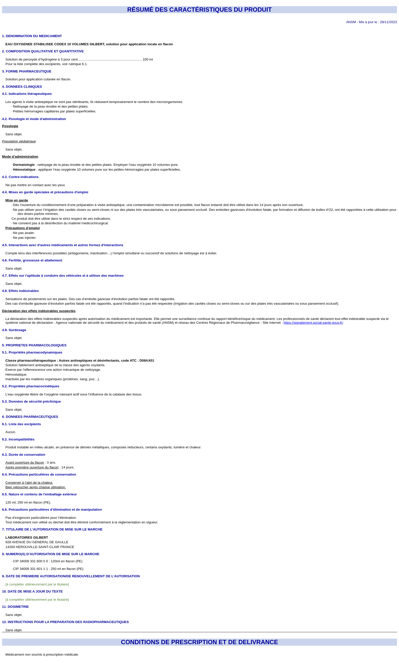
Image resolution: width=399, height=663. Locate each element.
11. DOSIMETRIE (15, 607)
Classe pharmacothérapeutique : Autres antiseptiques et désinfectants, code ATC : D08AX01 (79, 360)
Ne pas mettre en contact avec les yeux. (35, 185)
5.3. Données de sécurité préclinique (31, 401)
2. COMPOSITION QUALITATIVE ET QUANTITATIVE (43, 51)
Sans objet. (13, 284)
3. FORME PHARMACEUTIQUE (26, 71)
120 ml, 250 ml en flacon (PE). (28, 502)
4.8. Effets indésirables (20, 291)
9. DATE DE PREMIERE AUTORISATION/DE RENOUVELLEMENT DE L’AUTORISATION (71, 576)
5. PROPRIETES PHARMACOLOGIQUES (34, 345)
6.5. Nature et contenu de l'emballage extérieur (39, 494)
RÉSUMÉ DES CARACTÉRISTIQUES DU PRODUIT (199, 9)
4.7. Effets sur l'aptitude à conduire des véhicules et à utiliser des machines (63, 275)
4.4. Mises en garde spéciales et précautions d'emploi (45, 192)
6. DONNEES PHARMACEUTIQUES (30, 417)
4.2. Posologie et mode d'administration (34, 119)
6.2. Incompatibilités (18, 439)
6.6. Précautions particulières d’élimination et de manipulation (52, 509)
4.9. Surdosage (14, 330)
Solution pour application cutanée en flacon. (38, 79)
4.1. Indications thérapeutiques (27, 94)
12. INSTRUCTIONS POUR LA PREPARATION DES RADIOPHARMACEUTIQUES (65, 622)
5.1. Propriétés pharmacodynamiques (32, 352)
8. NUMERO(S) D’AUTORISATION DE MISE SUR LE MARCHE (50, 554)
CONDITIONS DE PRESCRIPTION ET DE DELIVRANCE (199, 642)
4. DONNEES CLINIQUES (22, 87)
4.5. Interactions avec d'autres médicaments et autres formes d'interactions (62, 245)
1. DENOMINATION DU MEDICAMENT (32, 36)
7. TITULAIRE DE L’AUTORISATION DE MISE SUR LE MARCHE (52, 529)
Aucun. (10, 432)
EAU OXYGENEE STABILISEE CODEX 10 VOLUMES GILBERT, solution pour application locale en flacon (89, 44)
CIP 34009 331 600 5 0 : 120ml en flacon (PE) (47, 561)
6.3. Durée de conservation (23, 454)
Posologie (10, 126)
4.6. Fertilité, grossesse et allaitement (32, 260)
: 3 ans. (30, 462)
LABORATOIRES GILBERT (26, 537)
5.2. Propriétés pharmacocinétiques (30, 386)
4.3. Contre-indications (20, 177)
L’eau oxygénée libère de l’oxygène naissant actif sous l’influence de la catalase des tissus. (73, 394)
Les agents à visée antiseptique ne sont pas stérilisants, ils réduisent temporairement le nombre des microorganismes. (94, 102)
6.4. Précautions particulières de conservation (39, 474)
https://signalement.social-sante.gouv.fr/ (313, 323)
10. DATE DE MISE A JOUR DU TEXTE (32, 591)
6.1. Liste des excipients (21, 424)
